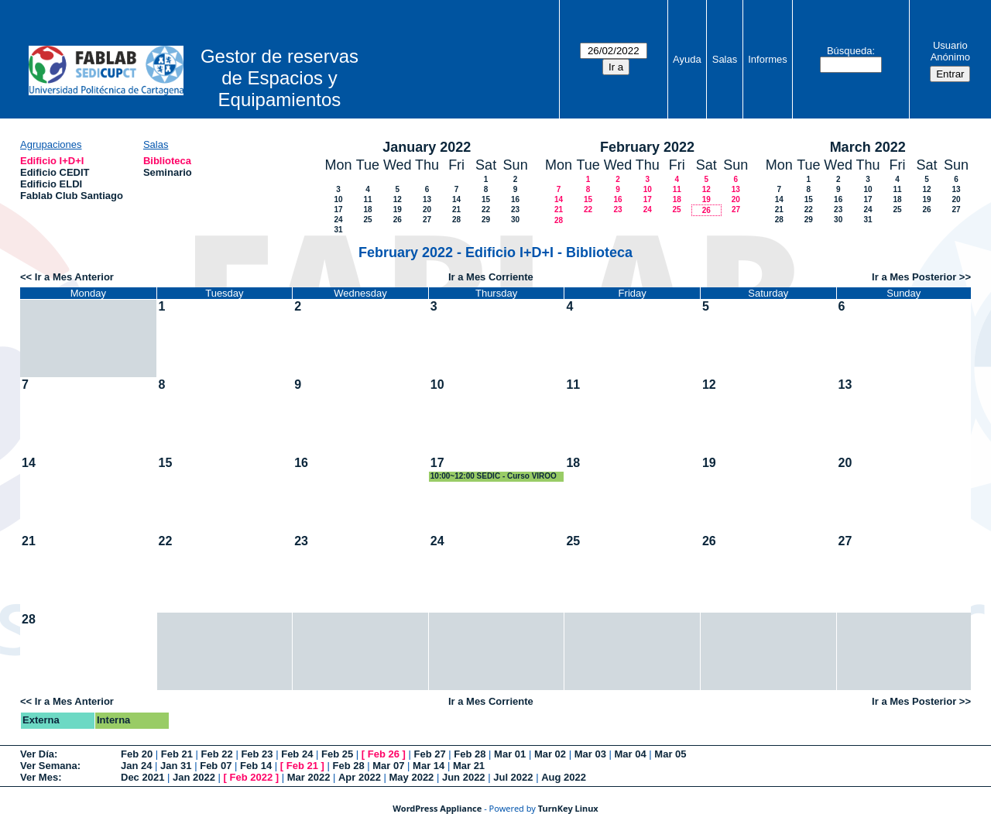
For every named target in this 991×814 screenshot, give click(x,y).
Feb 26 (383, 754)
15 (486, 199)
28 (456, 219)
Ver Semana (48, 765)
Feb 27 (429, 754)
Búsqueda (850, 51)
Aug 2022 (563, 777)
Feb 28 (469, 754)
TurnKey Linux (568, 808)
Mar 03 (590, 754)
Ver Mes (39, 777)
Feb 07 (215, 765)
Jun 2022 (463, 777)
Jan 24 (136, 765)
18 (367, 209)
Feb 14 (256, 765)
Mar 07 (388, 765)
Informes (767, 59)
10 (338, 199)
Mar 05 (670, 754)
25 (367, 219)
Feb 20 (137, 754)
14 (456, 199)
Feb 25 (337, 754)
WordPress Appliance (437, 808)
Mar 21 (469, 765)
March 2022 (868, 147)
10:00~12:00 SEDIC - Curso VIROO (493, 476)
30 (515, 219)
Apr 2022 (359, 777)
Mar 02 (550, 754)
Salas (725, 59)
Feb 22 (217, 754)
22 (486, 209)
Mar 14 (428, 765)
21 (456, 209)
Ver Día (37, 754)
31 (338, 229)
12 (397, 199)
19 (397, 209)
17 (338, 209)
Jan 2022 (194, 777)
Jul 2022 (513, 777)
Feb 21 (177, 754)
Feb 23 (257, 754)
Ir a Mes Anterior (74, 277)
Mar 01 (510, 754)
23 (515, 209)
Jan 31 (175, 765)
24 (338, 219)
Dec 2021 (142, 777)
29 (486, 219)
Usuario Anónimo (950, 51)
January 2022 (426, 147)
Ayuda (687, 59)
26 (397, 219)
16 (515, 199)
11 (367, 199)
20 (427, 209)
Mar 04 (630, 754)
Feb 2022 (251, 777)
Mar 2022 (309, 777)
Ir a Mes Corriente (490, 277)
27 (427, 219)
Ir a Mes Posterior (914, 277)
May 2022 (411, 777)
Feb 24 (297, 754)
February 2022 (647, 147)
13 (427, 199)
